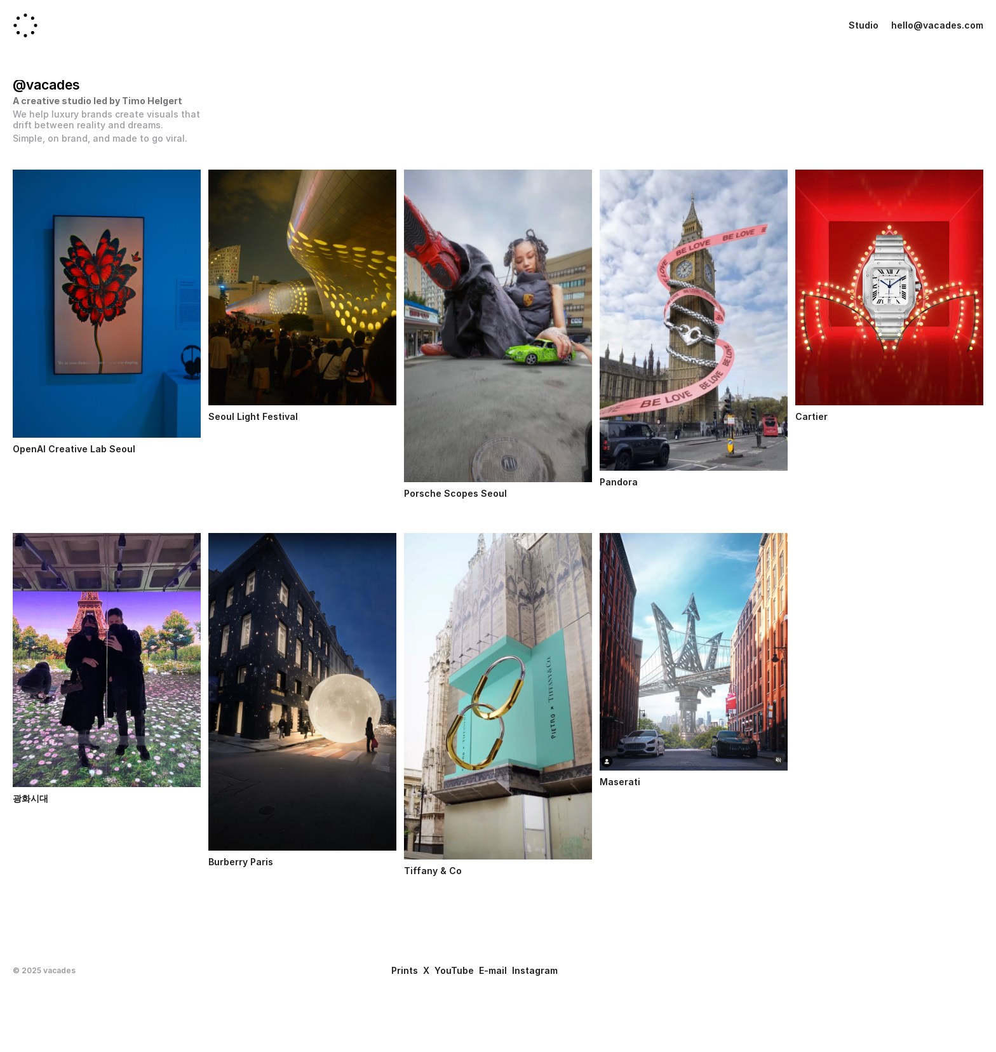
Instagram (535, 970)
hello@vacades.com (937, 25)
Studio (863, 25)
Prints (404, 970)
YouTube (454, 970)
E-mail (493, 970)
